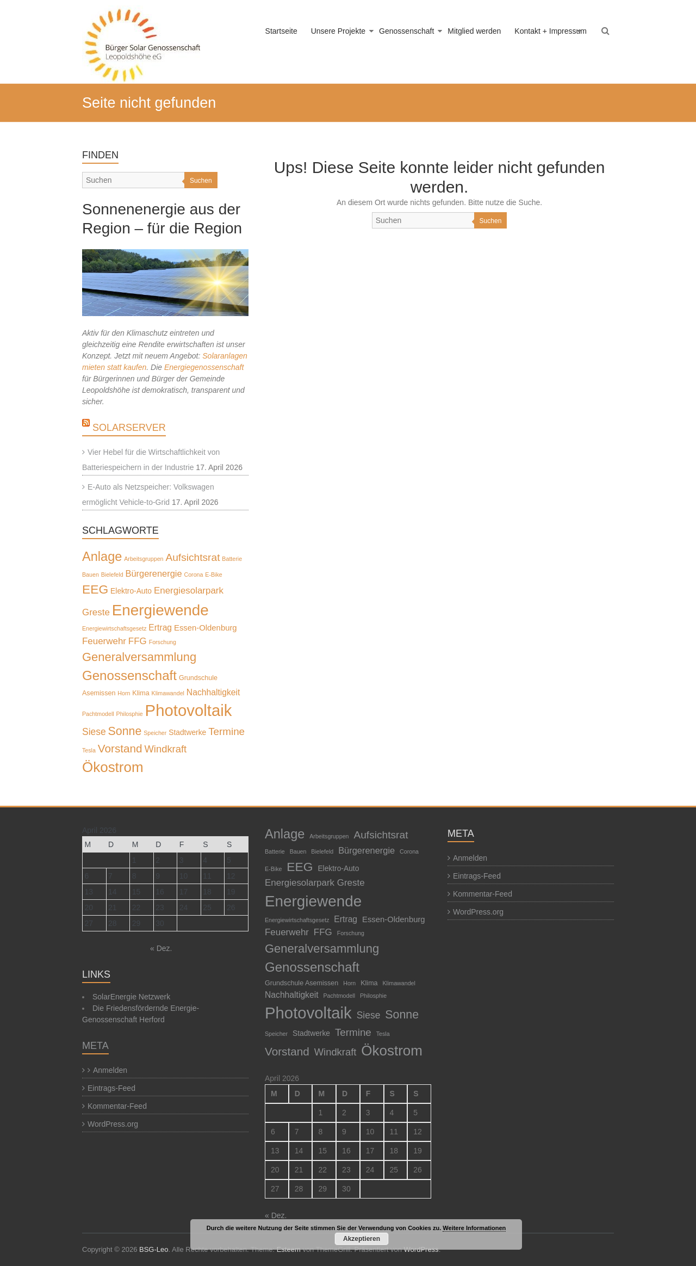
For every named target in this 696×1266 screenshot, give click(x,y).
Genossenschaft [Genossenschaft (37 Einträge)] (129, 675)
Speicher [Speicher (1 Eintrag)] (155, 733)
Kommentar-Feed (117, 1106)
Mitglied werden (474, 31)
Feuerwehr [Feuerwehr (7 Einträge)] (104, 641)
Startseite (281, 31)
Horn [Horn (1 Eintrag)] (123, 693)
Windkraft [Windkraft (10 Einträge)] (165, 749)
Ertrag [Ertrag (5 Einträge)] (160, 627)
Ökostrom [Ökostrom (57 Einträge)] (113, 767)
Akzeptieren (361, 1239)
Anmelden (110, 1070)
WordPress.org (113, 1124)
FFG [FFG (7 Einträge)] (137, 641)
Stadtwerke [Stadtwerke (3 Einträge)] (187, 732)
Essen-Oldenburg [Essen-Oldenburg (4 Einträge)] (205, 627)
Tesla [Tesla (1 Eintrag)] (89, 750)
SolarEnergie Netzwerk (131, 996)
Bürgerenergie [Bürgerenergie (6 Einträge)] (154, 573)
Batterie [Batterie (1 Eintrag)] (232, 558)
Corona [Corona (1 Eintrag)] (193, 574)
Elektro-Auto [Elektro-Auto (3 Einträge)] (131, 590)
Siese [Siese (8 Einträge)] (94, 731)
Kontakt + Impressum (550, 31)
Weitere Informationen (474, 1228)
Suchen (491, 221)
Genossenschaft (406, 31)
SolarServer (129, 427)
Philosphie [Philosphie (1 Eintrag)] (129, 714)
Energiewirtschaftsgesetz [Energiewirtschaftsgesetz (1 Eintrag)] (114, 628)
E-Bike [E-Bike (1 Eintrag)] (213, 574)
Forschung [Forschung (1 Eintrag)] (162, 642)
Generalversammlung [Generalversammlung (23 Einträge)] (139, 657)
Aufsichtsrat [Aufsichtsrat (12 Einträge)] (192, 557)
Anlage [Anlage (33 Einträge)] (102, 556)
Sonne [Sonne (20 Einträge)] (125, 731)
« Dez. (161, 948)
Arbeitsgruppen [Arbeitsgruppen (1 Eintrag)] (143, 558)
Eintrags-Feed (111, 1088)
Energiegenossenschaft (204, 367)
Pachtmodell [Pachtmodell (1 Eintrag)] (98, 714)
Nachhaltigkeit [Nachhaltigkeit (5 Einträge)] (213, 692)
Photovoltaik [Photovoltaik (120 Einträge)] (188, 710)
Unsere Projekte (338, 31)
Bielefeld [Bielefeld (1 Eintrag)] (112, 574)
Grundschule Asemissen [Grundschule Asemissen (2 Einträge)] (301, 983)
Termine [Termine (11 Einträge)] (226, 731)
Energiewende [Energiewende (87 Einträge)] (160, 610)
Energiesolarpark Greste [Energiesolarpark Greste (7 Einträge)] (315, 883)
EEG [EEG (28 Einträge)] (95, 589)
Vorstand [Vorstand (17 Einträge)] (120, 748)
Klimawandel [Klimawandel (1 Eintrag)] (168, 693)
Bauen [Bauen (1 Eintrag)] (90, 574)
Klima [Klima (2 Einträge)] (140, 693)
